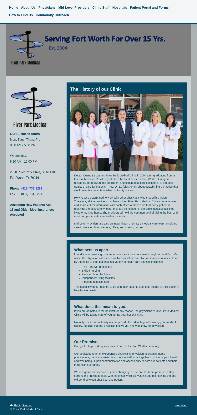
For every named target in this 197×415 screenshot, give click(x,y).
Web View (181, 405)
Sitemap (27, 405)
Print (15, 405)
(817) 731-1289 (31, 188)
